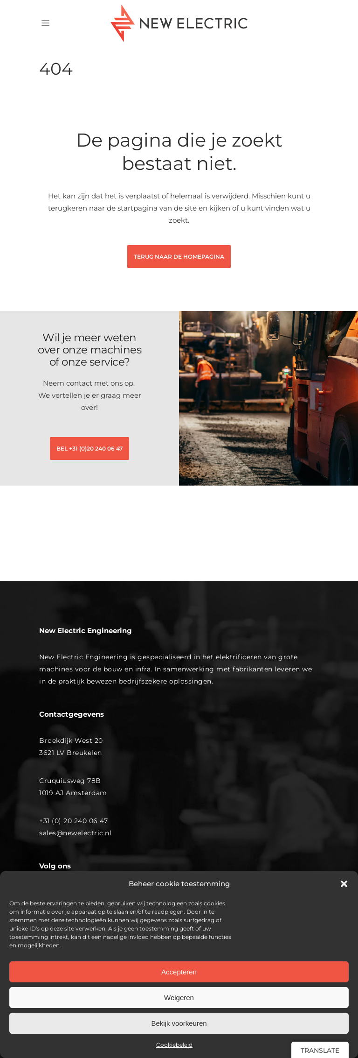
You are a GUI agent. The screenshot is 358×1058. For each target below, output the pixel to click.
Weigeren (179, 998)
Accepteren (179, 972)
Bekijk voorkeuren (179, 1023)
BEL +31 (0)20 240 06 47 (89, 448)
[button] (344, 884)
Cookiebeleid (174, 1044)
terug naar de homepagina (179, 256)
